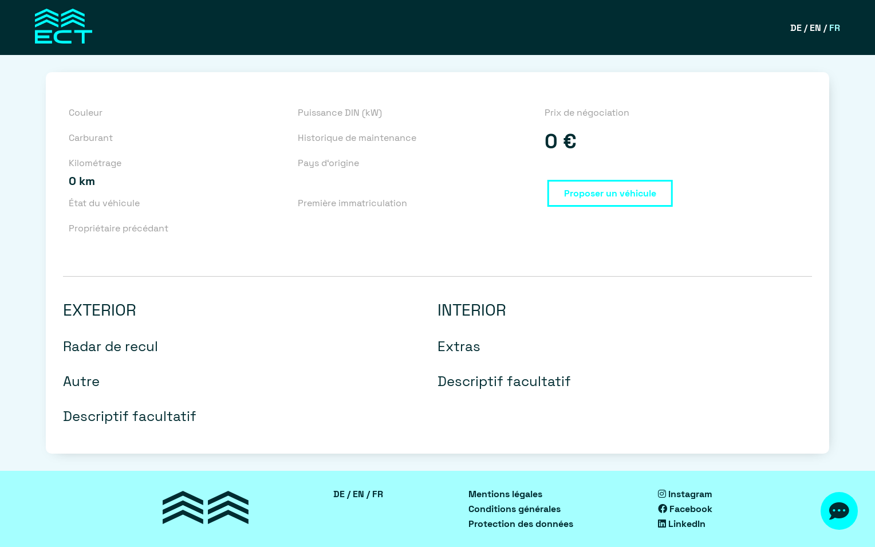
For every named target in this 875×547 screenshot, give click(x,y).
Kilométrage (95, 163)
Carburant (91, 138)
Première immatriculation (352, 203)
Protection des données (520, 524)
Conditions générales (514, 509)
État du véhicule (104, 203)
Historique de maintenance (357, 138)
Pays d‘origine (328, 163)
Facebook (685, 509)
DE (796, 28)
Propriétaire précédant (118, 228)
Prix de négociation (587, 113)
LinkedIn (681, 524)
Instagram (685, 494)
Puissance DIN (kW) (340, 113)
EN (815, 28)
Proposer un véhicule (610, 193)
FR (834, 28)
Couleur (86, 113)
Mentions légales (505, 494)
